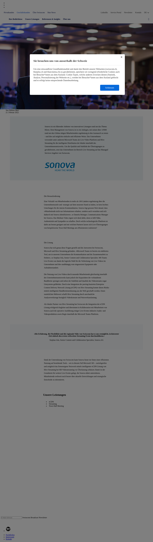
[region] (77, 74)
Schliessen (109, 88)
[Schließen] (121, 57)
